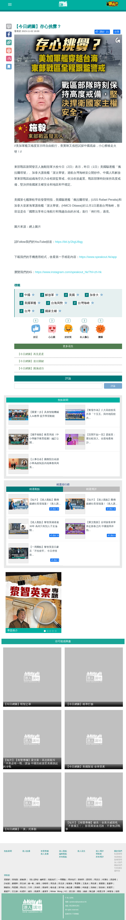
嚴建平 (7, 891)
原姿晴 (113, 879)
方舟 (30, 887)
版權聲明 (118, 859)
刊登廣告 (118, 868)
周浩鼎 (53, 883)
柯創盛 (85, 887)
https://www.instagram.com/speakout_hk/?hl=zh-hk (68, 272)
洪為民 (37, 887)
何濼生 (105, 879)
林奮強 (110, 891)
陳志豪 (92, 891)
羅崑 (79, 891)
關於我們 (118, 851)
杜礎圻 (23, 891)
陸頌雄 (102, 887)
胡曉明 (45, 883)
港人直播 (45, 854)
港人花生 (81, 851)
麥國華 (15, 883)
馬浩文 (97, 879)
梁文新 (72, 891)
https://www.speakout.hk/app (98, 257)
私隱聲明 (118, 854)
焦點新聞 (8, 851)
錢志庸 (69, 887)
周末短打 (72, 879)
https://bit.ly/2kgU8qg (69, 241)
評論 (113, 386)
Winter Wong (56, 891)
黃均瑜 (61, 887)
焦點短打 (52, 879)
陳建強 (7, 887)
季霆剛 (77, 883)
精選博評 (91, 489)
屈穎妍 (7, 879)
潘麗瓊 (102, 883)
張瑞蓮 (15, 879)
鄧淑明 (45, 887)
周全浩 (23, 887)
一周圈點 (62, 879)
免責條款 (118, 857)
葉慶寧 (110, 883)
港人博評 (100, 851)
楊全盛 (53, 887)
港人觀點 (63, 851)
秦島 (38, 883)
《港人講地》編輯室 (37, 879)
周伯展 (93, 883)
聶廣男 (37, 891)
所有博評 (100, 857)
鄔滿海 (69, 883)
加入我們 (118, 862)
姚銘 (85, 891)
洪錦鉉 (93, 887)
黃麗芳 (110, 887)
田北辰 (61, 883)
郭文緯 (23, 883)
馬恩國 (15, 887)
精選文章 (101, 891)
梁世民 (89, 879)
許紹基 (7, 883)
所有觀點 (63, 857)
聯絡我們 (118, 865)
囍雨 (117, 891)
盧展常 (45, 891)
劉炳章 (81, 879)
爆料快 (117, 871)
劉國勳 (77, 887)
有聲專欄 (45, 851)
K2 (65, 891)
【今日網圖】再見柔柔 (31, 354)
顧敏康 (23, 879)
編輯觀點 (63, 854)
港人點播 (26, 851)
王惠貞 (85, 883)
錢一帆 (31, 883)
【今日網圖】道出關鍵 (31, 361)
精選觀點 (34, 489)
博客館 (99, 854)
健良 (30, 891)
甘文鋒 (15, 891)
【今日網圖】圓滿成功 (31, 368)
